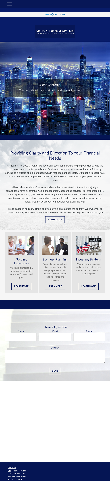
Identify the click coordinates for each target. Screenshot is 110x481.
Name (21, 331)
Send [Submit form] (55, 371)
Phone (89, 331)
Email (55, 331)
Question (55, 348)
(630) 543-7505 (20, 471)
